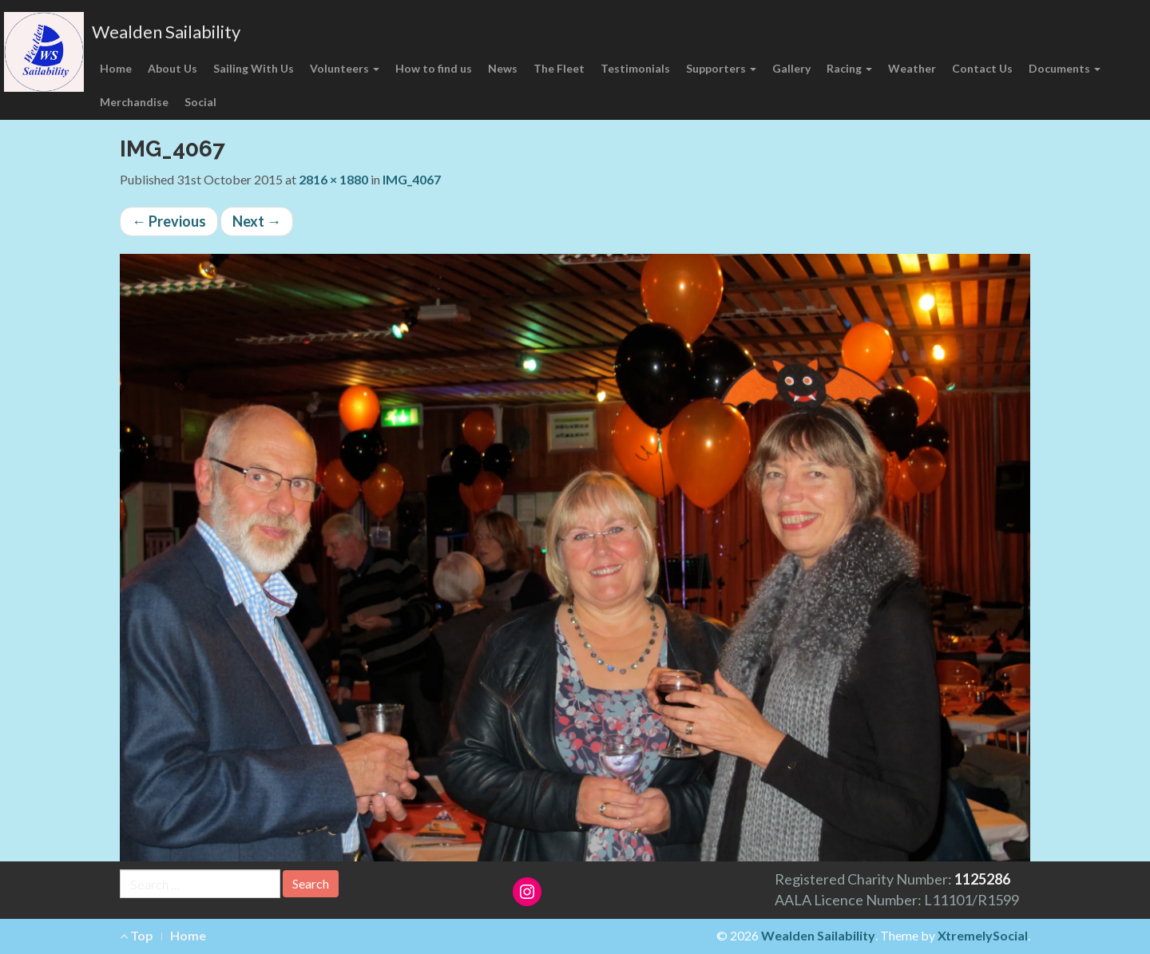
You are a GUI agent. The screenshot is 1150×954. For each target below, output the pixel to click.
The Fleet (559, 68)
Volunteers (344, 68)
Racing (849, 68)
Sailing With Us (253, 68)
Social (200, 102)
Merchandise (134, 102)
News (503, 68)
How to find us (433, 68)
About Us (172, 68)
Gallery (791, 68)
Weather (912, 68)
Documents (1064, 68)
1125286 (982, 879)
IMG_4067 (412, 179)
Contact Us (982, 68)
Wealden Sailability (166, 31)
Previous (169, 221)
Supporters (721, 68)
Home (116, 68)
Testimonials (635, 68)
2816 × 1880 (333, 179)
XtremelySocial (983, 935)
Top (136, 935)
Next (256, 221)
